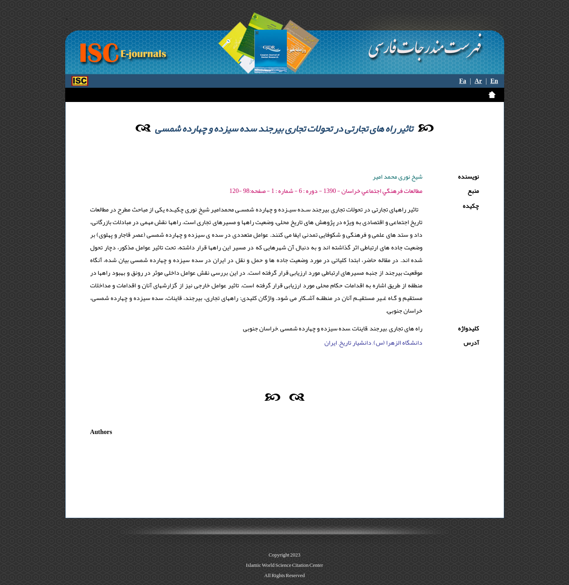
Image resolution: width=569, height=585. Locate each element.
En (494, 81)
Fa (462, 81)
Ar (478, 81)
